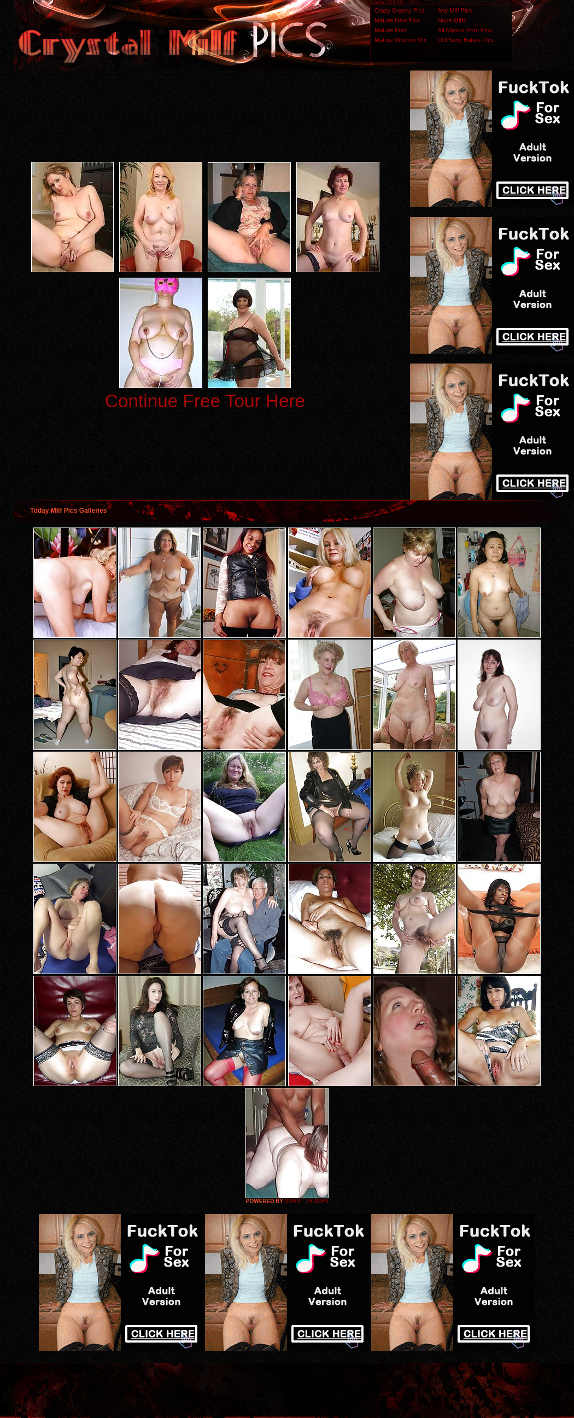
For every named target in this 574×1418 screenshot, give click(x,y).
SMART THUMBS (306, 1201)
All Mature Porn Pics (464, 30)
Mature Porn (391, 30)
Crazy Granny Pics (399, 10)
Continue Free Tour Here (205, 401)
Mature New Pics (397, 20)
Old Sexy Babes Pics (465, 40)
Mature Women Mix (400, 40)
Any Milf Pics (454, 10)
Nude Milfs (451, 20)
